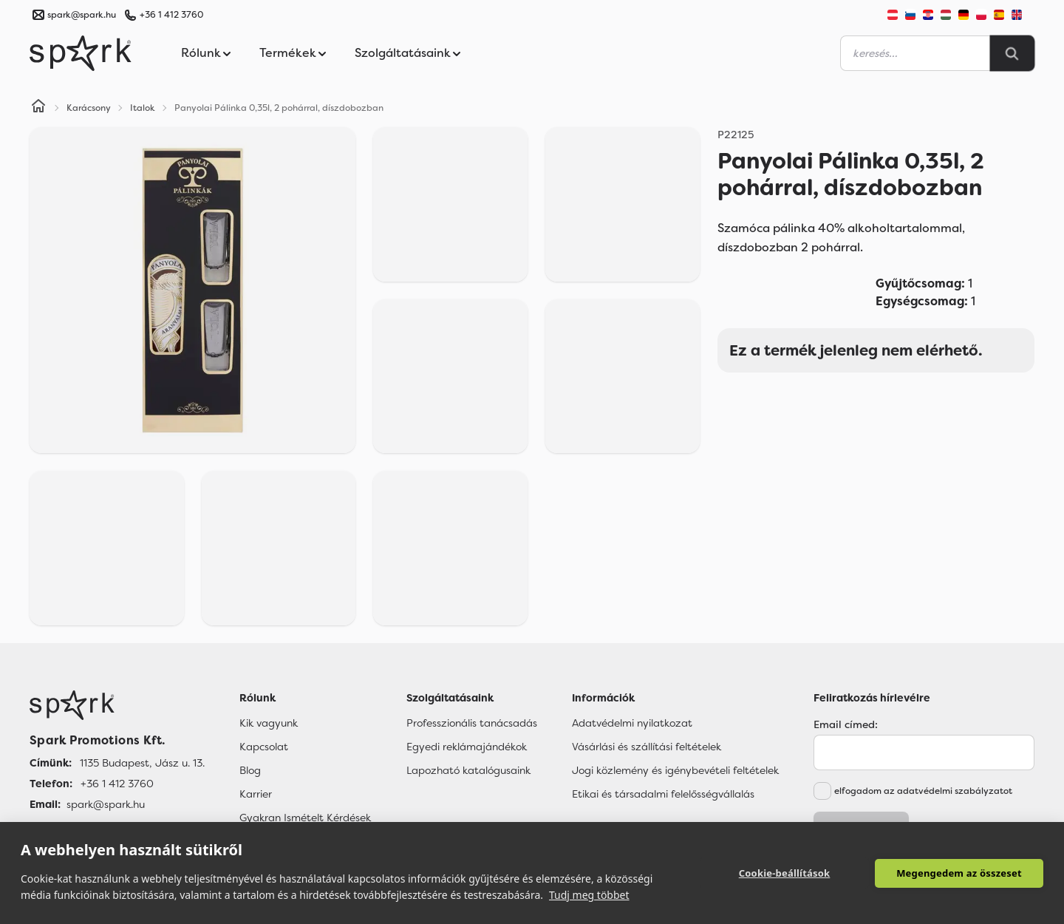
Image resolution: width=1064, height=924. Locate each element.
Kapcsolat (263, 746)
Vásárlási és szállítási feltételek (646, 746)
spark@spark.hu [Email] (105, 804)
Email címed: (846, 724)
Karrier (255, 794)
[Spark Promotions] (81, 53)
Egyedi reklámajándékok (466, 746)
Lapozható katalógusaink (468, 770)
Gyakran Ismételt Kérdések (305, 817)
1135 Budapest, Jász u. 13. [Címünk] (142, 763)
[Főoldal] (117, 705)
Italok (142, 108)
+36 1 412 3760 (171, 15)
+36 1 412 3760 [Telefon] (117, 783)
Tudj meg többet (589, 895)
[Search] (1012, 53)
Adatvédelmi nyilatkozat (632, 723)
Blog (250, 770)
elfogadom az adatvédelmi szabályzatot (923, 791)
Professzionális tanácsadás (471, 723)
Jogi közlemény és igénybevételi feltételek (675, 770)
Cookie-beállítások (785, 873)
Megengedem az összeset (959, 873)
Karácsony (88, 108)
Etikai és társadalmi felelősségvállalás (663, 794)
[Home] (38, 108)
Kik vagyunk (268, 723)
